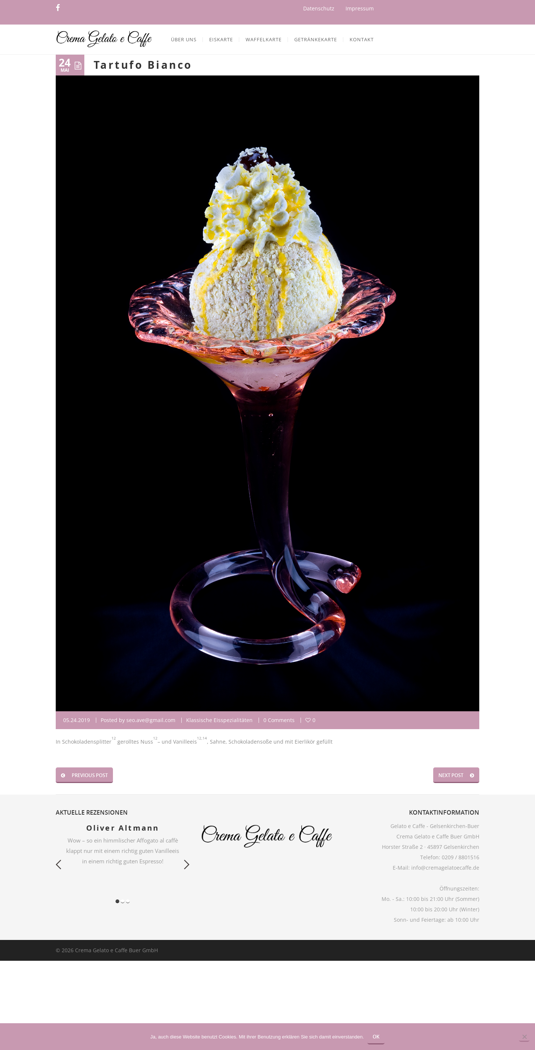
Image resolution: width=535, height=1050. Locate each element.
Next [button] (186, 864)
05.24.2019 (76, 720)
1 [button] (117, 901)
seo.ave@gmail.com (150, 720)
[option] (122, 844)
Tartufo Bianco (143, 65)
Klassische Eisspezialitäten (219, 720)
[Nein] (524, 1037)
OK (376, 1036)
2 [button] (122, 901)
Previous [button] (58, 864)
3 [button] (128, 901)
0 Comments (279, 720)
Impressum (360, 8)
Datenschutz (318, 8)
